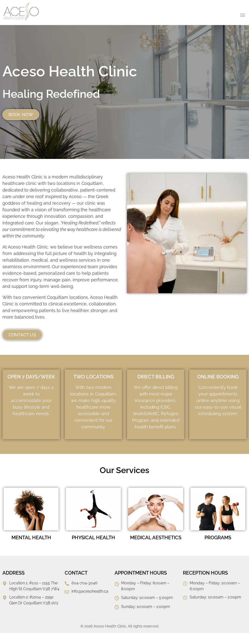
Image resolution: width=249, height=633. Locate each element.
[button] (243, 15)
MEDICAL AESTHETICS (155, 538)
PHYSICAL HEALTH (93, 538)
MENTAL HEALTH (31, 538)
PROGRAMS (218, 538)
